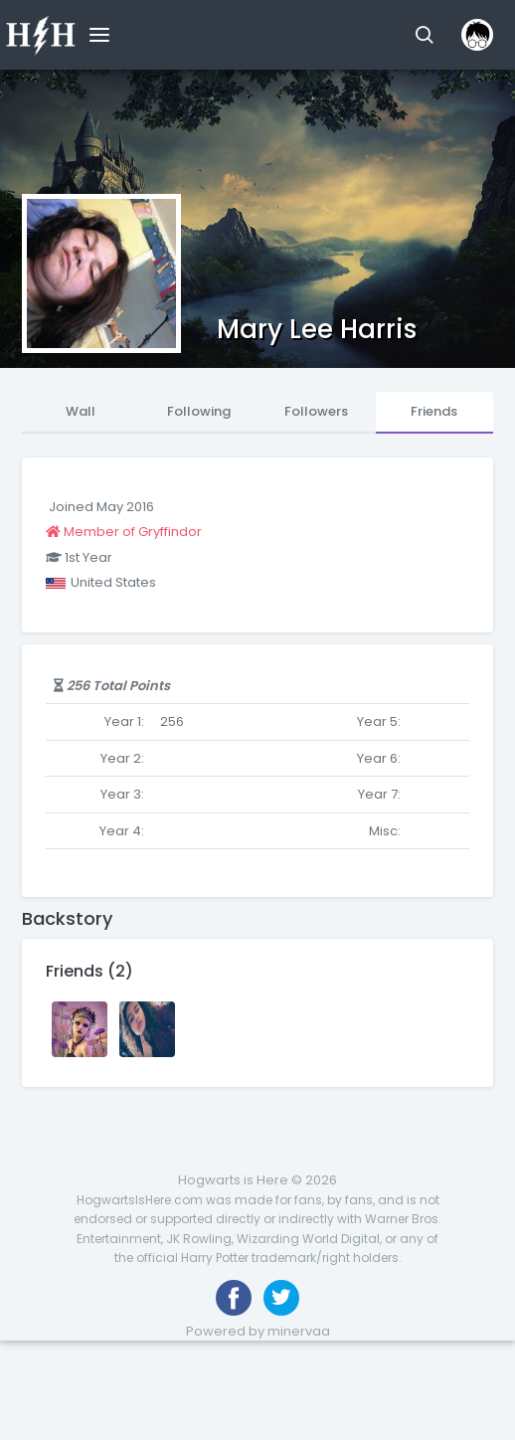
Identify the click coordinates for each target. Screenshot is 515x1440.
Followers (316, 411)
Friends (434, 411)
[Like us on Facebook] (234, 1298)
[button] (424, 35)
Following (199, 411)
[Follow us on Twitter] (281, 1298)
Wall (80, 411)
